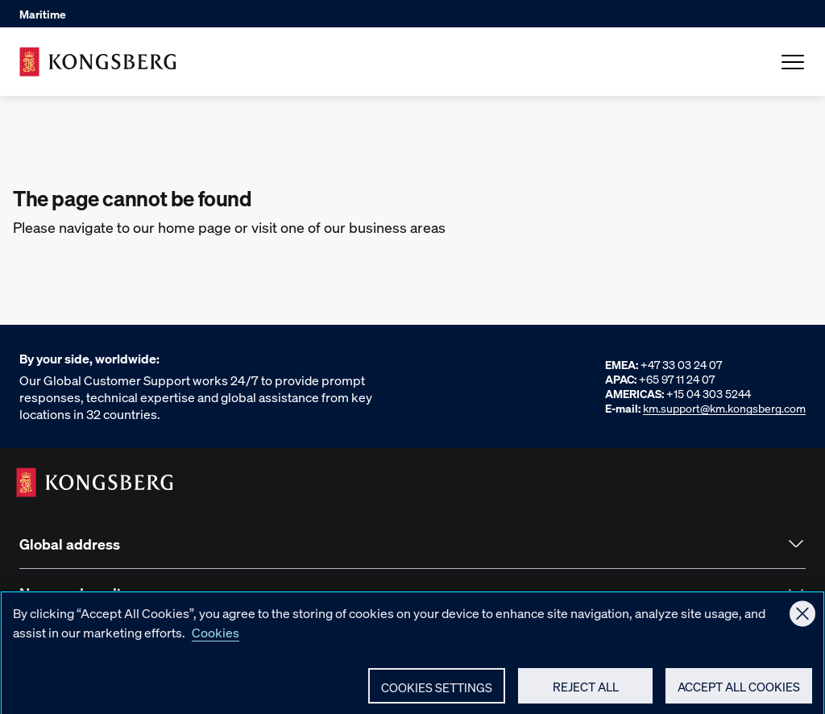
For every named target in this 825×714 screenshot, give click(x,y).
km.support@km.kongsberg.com (724, 408)
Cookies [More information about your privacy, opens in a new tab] (215, 637)
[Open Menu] (793, 62)
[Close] (802, 619)
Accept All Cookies (739, 691)
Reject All (586, 691)
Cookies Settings (436, 692)
